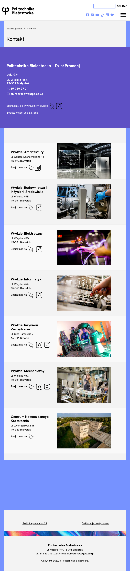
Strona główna (15, 28)
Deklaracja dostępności (95, 523)
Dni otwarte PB (19, 10)
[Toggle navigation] (123, 15)
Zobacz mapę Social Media (22, 112)
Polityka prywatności (35, 523)
